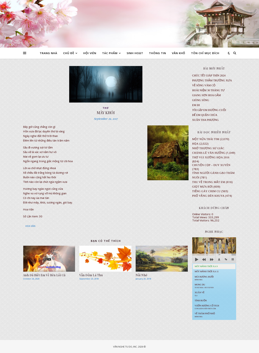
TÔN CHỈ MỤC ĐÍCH (205, 53)
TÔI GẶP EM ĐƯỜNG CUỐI (209, 110)
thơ (106, 108)
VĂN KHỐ (178, 53)
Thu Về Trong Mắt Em (208, 182)
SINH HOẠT (135, 53)
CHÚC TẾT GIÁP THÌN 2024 (209, 75)
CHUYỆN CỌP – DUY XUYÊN (211, 165)
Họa (195, 143)
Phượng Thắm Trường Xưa (212, 80)
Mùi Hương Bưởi (204, 278)
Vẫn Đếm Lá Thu (91, 275)
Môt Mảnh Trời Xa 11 (207, 271)
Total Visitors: (201, 220)
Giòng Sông (200, 100)
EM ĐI (196, 105)
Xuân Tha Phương (205, 119)
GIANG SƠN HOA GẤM (206, 95)
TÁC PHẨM (110, 53)
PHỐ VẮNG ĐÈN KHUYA (208, 195)
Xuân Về (199, 293)
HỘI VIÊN (89, 53)
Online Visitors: (202, 214)
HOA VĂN (30, 226)
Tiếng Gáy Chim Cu (206, 191)
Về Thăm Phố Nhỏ (205, 314)
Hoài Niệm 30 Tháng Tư (208, 90)
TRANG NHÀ (48, 53)
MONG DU (204, 285)
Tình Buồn (201, 300)
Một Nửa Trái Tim (205, 139)
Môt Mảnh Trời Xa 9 (206, 266)
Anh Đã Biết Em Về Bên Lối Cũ (44, 275)
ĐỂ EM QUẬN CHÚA (204, 115)
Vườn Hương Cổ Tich (207, 306)
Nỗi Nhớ (141, 275)
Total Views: (200, 217)
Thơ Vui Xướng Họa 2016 (211, 157)
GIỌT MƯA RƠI (202, 186)
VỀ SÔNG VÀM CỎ (204, 85)
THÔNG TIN (157, 53)
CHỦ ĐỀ (68, 53)
